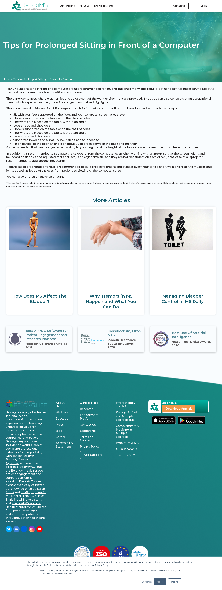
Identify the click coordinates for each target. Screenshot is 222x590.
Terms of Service (86, 438)
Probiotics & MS (127, 443)
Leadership (88, 430)
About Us (84, 6)
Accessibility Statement (63, 444)
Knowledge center (104, 6)
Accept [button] (160, 582)
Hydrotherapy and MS (125, 404)
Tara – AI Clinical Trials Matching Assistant (25, 497)
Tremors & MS (126, 455)
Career (60, 437)
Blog (59, 430)
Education (63, 418)
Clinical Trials (89, 402)
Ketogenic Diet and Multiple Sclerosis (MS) (126, 416)
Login (204, 6)
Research (86, 409)
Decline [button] (174, 582)
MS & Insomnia (126, 449)
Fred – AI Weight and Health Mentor (23, 505)
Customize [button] (147, 582)
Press (60, 424)
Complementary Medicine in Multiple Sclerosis (127, 431)
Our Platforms (67, 6)
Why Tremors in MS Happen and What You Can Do (111, 301)
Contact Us (88, 424)
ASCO (10, 492)
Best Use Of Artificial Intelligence (189, 335)
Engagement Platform (89, 416)
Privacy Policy (89, 446)
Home (6, 79)
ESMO (25, 492)
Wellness (62, 412)
